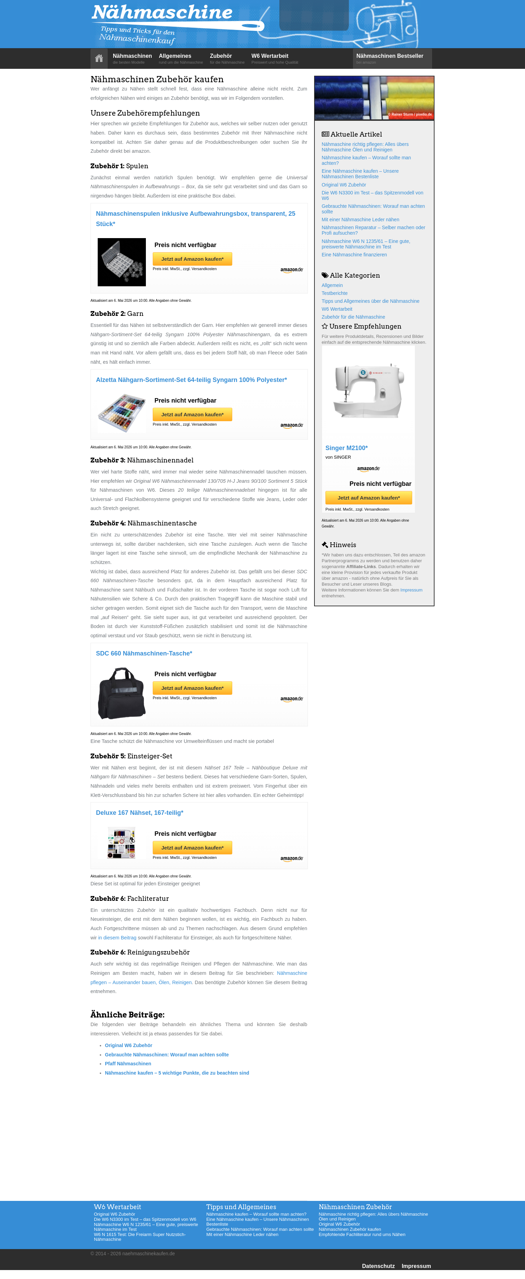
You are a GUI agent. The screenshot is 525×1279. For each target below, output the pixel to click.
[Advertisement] (198, 1133)
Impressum (411, 590)
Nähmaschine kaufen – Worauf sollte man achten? (256, 1214)
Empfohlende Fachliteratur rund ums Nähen (362, 1234)
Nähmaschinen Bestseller (392, 59)
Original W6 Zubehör (128, 1045)
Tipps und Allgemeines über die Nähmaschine (370, 301)
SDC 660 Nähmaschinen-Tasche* (144, 653)
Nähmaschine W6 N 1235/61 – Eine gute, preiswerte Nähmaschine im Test (366, 243)
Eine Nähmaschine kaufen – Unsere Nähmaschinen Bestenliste (360, 173)
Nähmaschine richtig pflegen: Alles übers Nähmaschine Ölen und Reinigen (365, 146)
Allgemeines (181, 59)
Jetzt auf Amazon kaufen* (192, 259)
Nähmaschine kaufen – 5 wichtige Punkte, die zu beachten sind (177, 1073)
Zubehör (227, 59)
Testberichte (334, 293)
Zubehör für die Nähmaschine (353, 317)
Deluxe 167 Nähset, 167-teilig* (139, 812)
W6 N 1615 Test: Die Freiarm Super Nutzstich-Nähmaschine (140, 1237)
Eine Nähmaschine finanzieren (354, 254)
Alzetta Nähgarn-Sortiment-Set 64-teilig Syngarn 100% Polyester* (191, 379)
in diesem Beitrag (117, 937)
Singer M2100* (346, 448)
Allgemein (332, 285)
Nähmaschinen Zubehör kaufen (350, 1229)
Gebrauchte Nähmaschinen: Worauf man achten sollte (167, 1054)
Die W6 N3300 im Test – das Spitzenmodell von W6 (145, 1219)
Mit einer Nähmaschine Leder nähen (360, 219)
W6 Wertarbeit (274, 59)
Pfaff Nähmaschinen (128, 1063)
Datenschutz (378, 1266)
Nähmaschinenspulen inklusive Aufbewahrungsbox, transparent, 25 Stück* (195, 219)
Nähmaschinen (132, 59)
